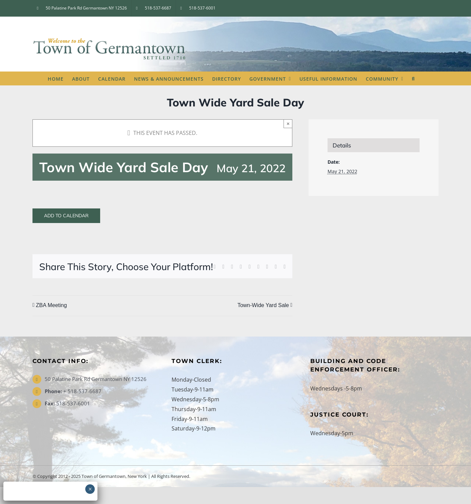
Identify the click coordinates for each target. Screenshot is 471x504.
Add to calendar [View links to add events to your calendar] (66, 216)
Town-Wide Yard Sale (263, 305)
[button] (413, 78)
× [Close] (288, 123)
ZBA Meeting (51, 305)
